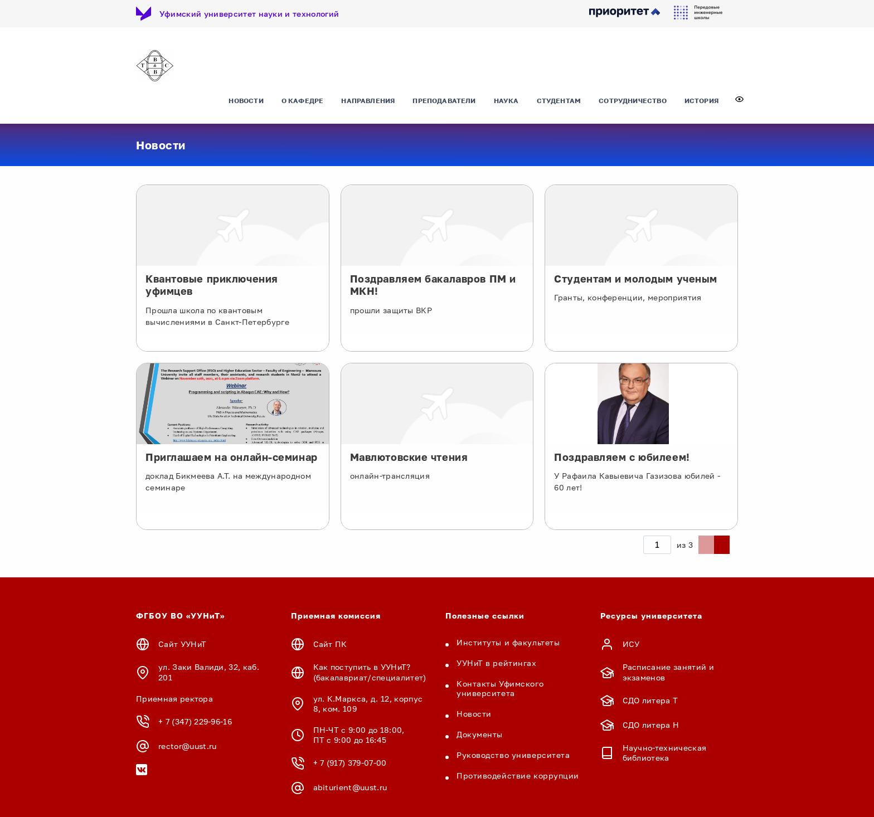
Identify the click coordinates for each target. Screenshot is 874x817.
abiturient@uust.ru (350, 787)
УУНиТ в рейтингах (497, 663)
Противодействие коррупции (518, 776)
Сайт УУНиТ (182, 644)
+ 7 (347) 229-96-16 (195, 722)
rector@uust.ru (187, 746)
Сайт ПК (330, 644)
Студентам (559, 103)
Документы (480, 735)
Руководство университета (513, 755)
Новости (246, 103)
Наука (506, 103)
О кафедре (302, 103)
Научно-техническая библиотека (665, 753)
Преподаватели (443, 103)
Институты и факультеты (508, 643)
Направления (368, 103)
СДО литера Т (650, 700)
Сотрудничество (633, 103)
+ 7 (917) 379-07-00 (350, 763)
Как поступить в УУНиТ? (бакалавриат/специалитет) (369, 672)
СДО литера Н (651, 725)
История (701, 103)
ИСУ (631, 644)
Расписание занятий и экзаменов (668, 672)
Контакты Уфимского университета (500, 688)
